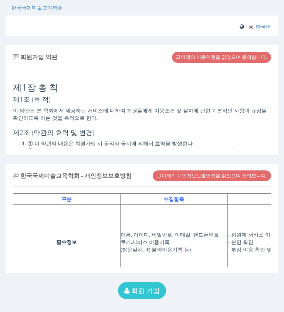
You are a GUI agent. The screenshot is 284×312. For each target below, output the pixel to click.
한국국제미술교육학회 (37, 7)
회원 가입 (142, 290)
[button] (259, 26)
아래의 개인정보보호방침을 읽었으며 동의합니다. (212, 175)
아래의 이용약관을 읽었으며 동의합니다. (221, 57)
